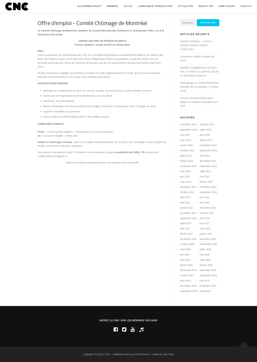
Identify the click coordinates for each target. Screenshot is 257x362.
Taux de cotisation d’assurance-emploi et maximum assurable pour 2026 (199, 102)
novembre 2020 (208, 239)
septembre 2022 (208, 192)
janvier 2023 (206, 181)
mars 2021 (205, 228)
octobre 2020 (187, 244)
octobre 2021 (207, 213)
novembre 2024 (208, 145)
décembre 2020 (188, 239)
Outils (128, 6)
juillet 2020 (205, 249)
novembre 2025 (188, 124)
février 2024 (186, 161)
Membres (112, 6)
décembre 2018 (188, 286)
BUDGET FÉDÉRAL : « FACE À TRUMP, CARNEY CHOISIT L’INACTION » (195, 45)
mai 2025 (185, 135)
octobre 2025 (207, 124)
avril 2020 (185, 259)
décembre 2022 (188, 187)
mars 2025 (185, 140)
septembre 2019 (208, 275)
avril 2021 (185, 228)
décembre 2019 (188, 270)
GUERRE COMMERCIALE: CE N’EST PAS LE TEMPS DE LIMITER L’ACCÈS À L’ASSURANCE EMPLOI (199, 71)
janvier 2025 (186, 145)
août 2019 (185, 280)
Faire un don (227, 6)
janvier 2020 (206, 265)
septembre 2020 (208, 244)
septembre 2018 (188, 291)
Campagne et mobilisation (155, 6)
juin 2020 (185, 254)
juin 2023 (185, 176)
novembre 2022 (208, 187)
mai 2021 (204, 223)
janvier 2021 (206, 233)
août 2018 (205, 291)
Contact (246, 6)
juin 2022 (204, 197)
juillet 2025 (205, 129)
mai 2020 (204, 254)
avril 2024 (205, 155)
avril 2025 (205, 135)
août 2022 (185, 197)
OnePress (118, 354)
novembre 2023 (188, 166)
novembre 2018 (208, 286)
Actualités (185, 6)
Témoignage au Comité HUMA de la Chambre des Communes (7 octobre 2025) (199, 86)
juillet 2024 (185, 155)
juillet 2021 (185, 223)
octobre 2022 (187, 192)
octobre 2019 (187, 275)
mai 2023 (204, 176)
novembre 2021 (188, 213)
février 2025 (206, 140)
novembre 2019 (208, 270)
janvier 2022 (186, 207)
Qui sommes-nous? (89, 6)
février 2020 (186, 265)
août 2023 (185, 171)
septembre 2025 (188, 129)
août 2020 (185, 249)
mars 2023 (185, 181)
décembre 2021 (208, 207)
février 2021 (186, 233)
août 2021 (205, 218)
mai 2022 (185, 202)
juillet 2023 (205, 171)
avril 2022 (205, 202)
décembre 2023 (208, 161)
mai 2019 (204, 280)
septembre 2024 (208, 150)
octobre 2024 (187, 150)
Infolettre (206, 6)
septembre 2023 (208, 166)
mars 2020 (205, 259)
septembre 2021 (188, 218)
